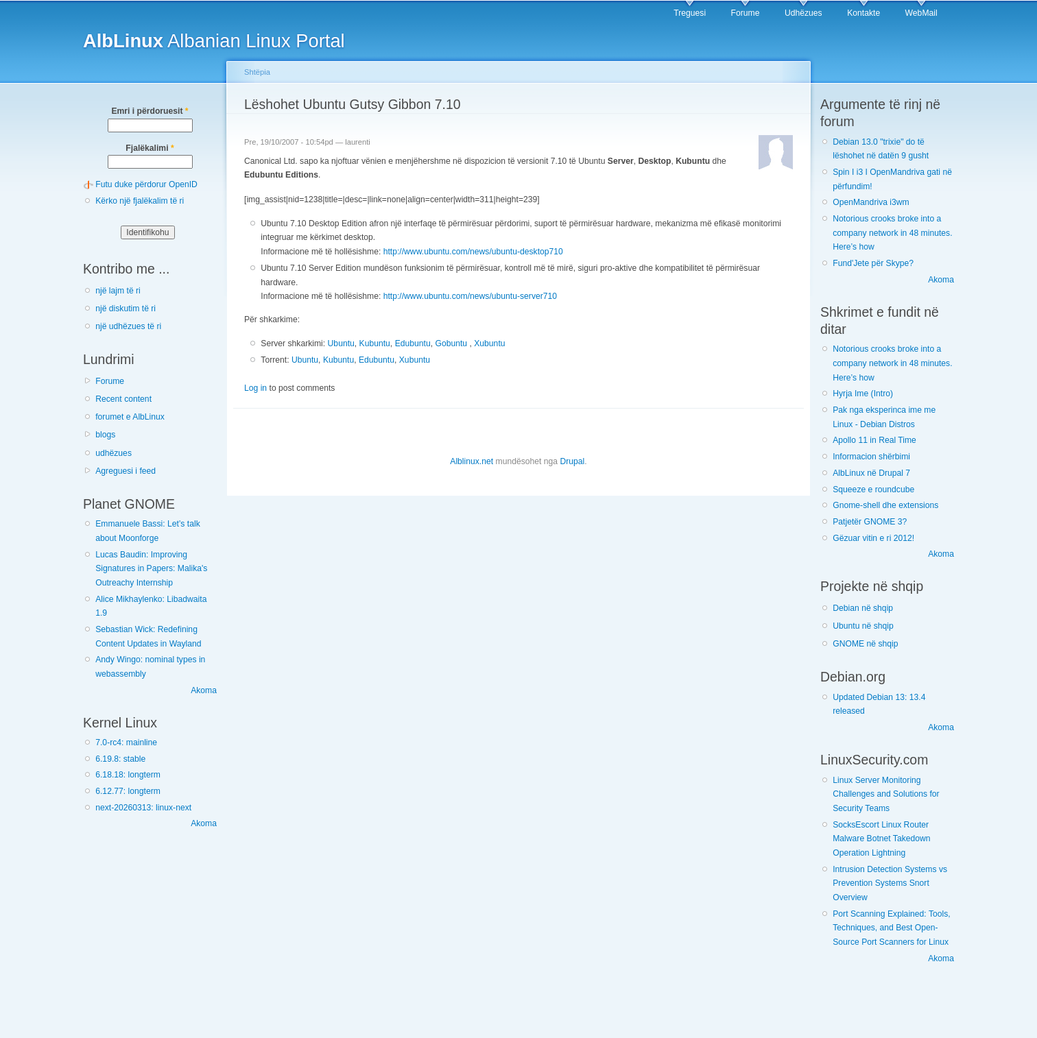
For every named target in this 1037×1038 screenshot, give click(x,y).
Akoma (204, 690)
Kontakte (863, 13)
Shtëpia (257, 72)
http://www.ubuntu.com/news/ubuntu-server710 (470, 296)
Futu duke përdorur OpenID (146, 184)
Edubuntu (413, 343)
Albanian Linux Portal (214, 40)
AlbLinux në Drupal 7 (871, 473)
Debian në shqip (863, 608)
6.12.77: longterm (127, 791)
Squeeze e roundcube (873, 489)
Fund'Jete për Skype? (873, 263)
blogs (105, 434)
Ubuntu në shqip (863, 626)
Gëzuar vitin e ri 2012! (873, 538)
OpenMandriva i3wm (871, 202)
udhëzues (113, 453)
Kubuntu (374, 343)
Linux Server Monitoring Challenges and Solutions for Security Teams (886, 794)
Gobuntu (451, 343)
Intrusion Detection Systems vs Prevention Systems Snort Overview (890, 883)
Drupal (572, 461)
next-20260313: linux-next (143, 807)
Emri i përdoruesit (149, 111)
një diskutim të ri (125, 308)
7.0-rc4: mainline (126, 742)
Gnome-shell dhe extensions (885, 505)
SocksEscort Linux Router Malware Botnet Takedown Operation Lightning (881, 839)
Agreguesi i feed (125, 471)
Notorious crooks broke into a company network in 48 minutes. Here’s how (892, 233)
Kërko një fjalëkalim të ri (139, 201)
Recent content (123, 399)
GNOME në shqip (865, 644)
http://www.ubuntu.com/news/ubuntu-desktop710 (473, 251)
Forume (745, 13)
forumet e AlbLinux (130, 417)
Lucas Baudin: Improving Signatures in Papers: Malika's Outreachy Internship (151, 569)
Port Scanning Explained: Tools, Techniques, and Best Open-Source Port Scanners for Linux (891, 928)
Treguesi (690, 13)
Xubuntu (489, 343)
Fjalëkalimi (150, 148)
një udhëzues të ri (128, 326)
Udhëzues (803, 13)
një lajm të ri (118, 290)
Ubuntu (341, 343)
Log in (255, 388)
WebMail (921, 13)
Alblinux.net (471, 461)
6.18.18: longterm (127, 775)
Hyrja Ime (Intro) (863, 393)
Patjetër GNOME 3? (870, 522)
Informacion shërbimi (871, 456)
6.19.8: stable (120, 759)
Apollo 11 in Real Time (874, 440)
